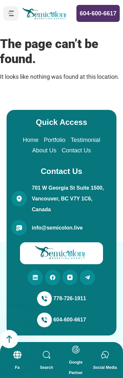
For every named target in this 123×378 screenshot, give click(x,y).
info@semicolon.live (57, 228)
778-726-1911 (69, 298)
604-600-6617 (98, 13)
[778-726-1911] (44, 298)
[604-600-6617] (44, 320)
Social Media (105, 367)
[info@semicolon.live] (19, 227)
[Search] (46, 354)
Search (46, 367)
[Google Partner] (75, 349)
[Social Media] (105, 354)
